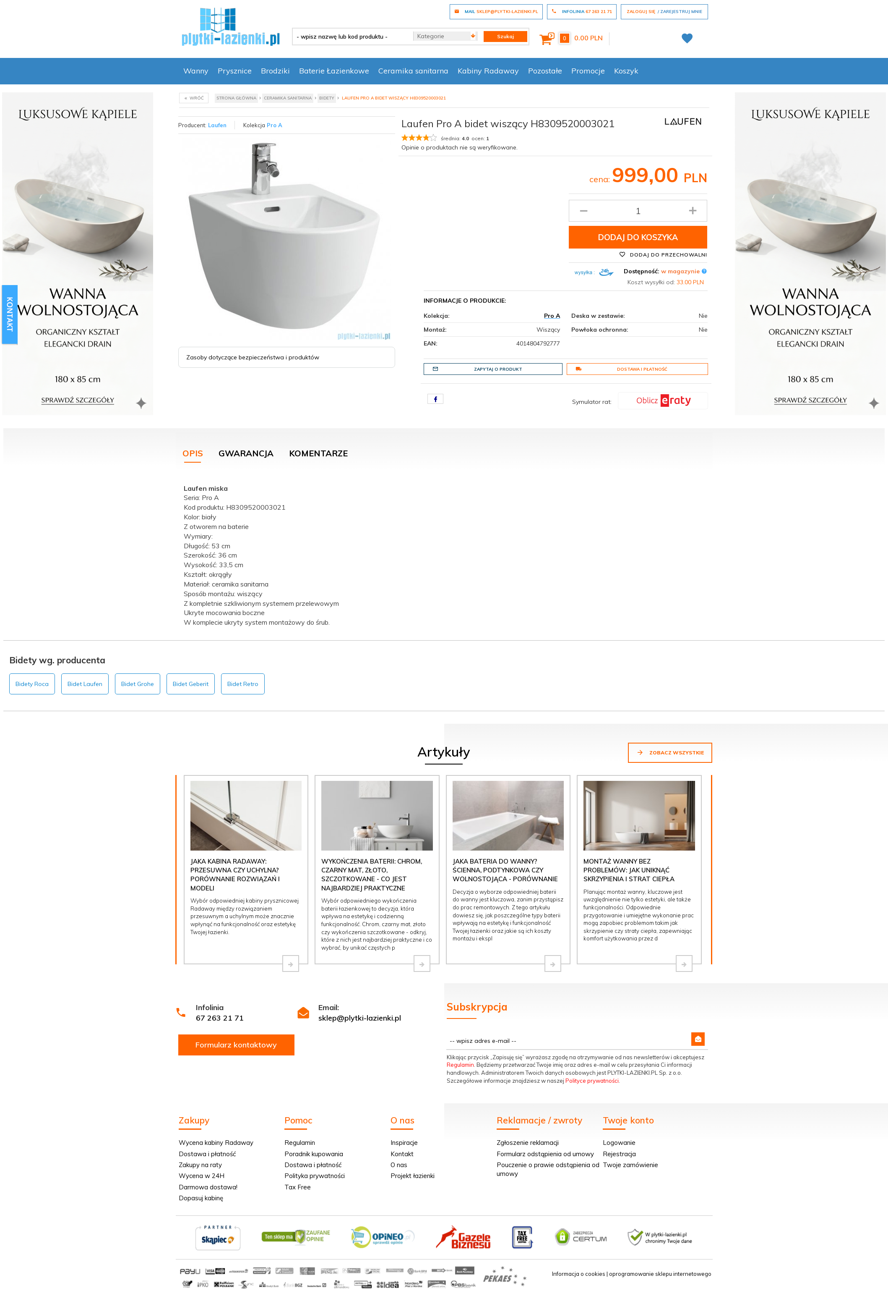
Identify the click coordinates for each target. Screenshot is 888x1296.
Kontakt (402, 1154)
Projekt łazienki (413, 1176)
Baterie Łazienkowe (334, 71)
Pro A (274, 125)
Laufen (217, 125)
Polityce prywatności (592, 1080)
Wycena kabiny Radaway (216, 1143)
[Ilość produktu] (638, 210)
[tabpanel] (444, 553)
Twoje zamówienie (630, 1165)
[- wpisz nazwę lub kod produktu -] (349, 36)
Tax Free (297, 1187)
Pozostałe (545, 71)
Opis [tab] (192, 453)
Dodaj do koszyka (638, 237)
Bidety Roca (32, 684)
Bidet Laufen (85, 684)
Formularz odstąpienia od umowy (545, 1154)
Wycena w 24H (201, 1176)
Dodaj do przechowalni (663, 254)
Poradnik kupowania (313, 1154)
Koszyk (626, 71)
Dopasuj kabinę (201, 1198)
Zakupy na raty (200, 1165)
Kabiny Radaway (488, 71)
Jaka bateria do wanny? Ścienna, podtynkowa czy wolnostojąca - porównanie (505, 870)
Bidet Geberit (190, 684)
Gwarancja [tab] (246, 453)
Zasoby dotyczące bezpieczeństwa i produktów (252, 357)
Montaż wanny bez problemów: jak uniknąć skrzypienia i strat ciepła (628, 870)
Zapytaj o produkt (477, 369)
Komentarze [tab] (318, 453)
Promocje (588, 71)
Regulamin (460, 1064)
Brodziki (275, 71)
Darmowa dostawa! (208, 1187)
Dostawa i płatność (621, 369)
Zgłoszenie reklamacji (528, 1143)
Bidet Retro (242, 684)
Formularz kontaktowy (236, 1045)
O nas (399, 1165)
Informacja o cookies (578, 1273)
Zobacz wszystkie (670, 752)
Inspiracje (404, 1143)
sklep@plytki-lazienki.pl (359, 1018)
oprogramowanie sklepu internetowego (660, 1273)
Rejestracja (619, 1154)
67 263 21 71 (220, 1018)
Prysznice (235, 71)
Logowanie (619, 1143)
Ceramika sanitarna (413, 71)
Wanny (195, 71)
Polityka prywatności (314, 1176)
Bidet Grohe (137, 684)
